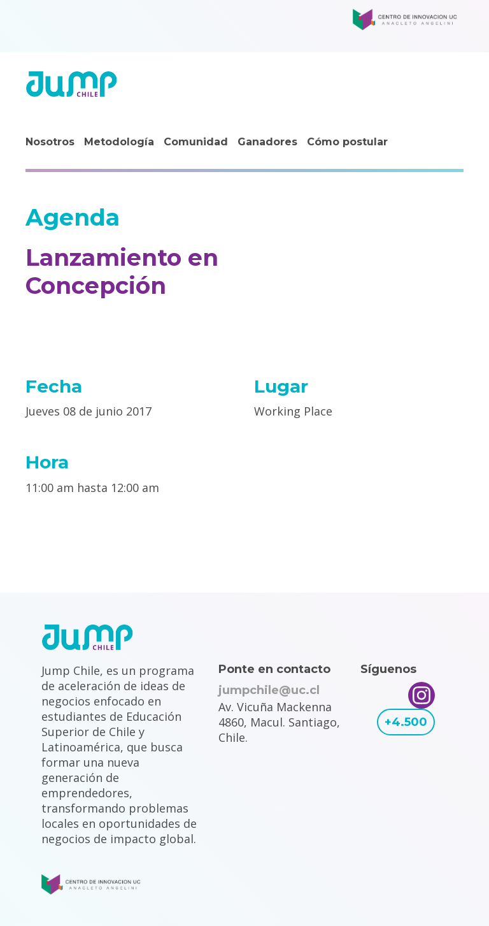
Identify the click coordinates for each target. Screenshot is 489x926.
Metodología (119, 142)
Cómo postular (347, 142)
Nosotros (49, 142)
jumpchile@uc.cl (269, 690)
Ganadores (267, 142)
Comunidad (196, 142)
